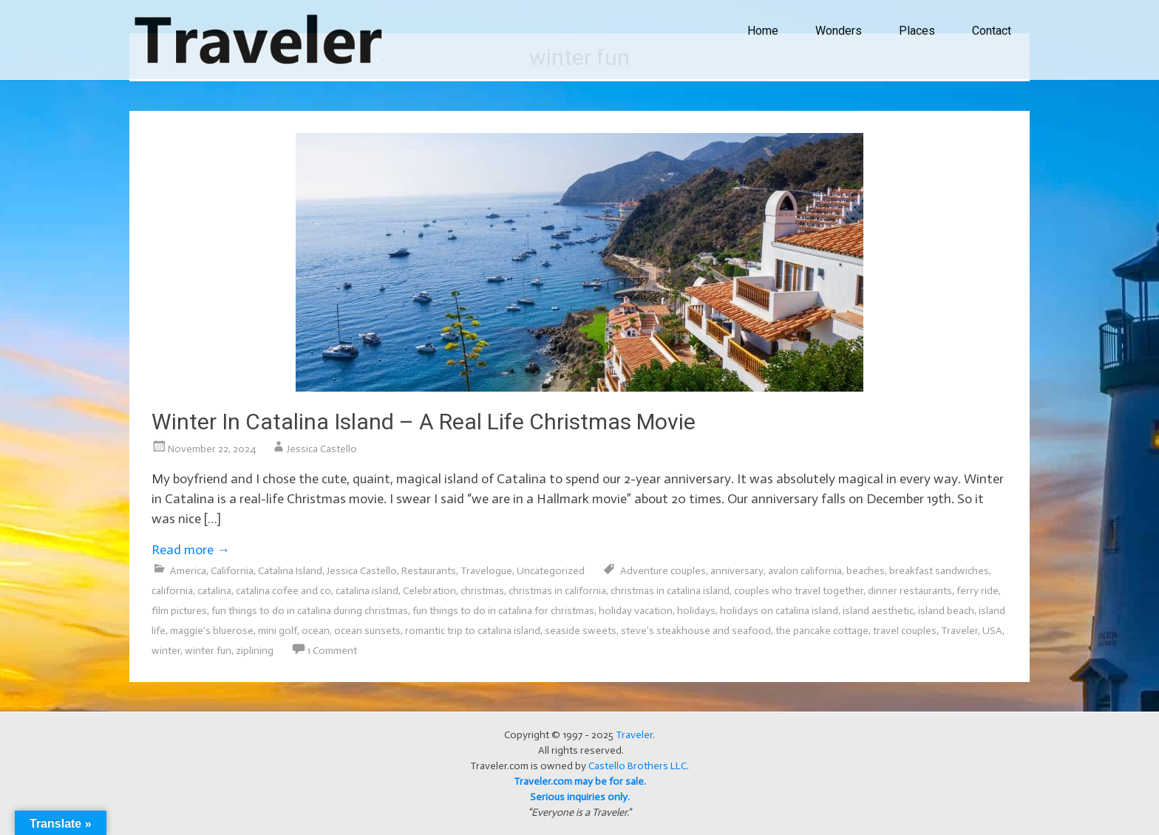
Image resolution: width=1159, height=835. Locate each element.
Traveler (959, 630)
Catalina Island (290, 571)
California (232, 571)
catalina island (367, 590)
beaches (865, 571)
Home (762, 31)
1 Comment (332, 650)
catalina (214, 590)
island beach (946, 610)
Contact (991, 31)
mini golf (277, 630)
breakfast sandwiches (939, 571)
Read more (191, 550)
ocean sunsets (367, 630)
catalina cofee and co (283, 590)
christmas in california (557, 590)
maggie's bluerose (212, 630)
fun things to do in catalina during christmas (309, 610)
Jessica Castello (322, 449)
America (188, 571)
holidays (696, 610)
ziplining (254, 650)
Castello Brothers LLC (637, 766)
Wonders (838, 31)
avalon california (805, 571)
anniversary (737, 571)
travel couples (905, 630)
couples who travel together (798, 590)
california (172, 590)
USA (992, 630)
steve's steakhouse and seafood (696, 630)
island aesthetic (878, 610)
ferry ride (977, 590)
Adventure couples (663, 571)
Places (917, 31)
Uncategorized (551, 571)
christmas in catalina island (670, 590)
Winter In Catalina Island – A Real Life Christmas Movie (424, 421)
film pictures (179, 610)
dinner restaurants (910, 590)
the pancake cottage (822, 630)
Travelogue (486, 571)
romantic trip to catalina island (472, 630)
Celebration (429, 590)
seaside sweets (580, 630)
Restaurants (428, 571)
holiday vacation (636, 610)
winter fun (208, 650)
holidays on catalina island (779, 610)
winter (166, 650)
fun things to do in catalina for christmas (503, 610)
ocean (316, 630)
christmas (482, 590)
